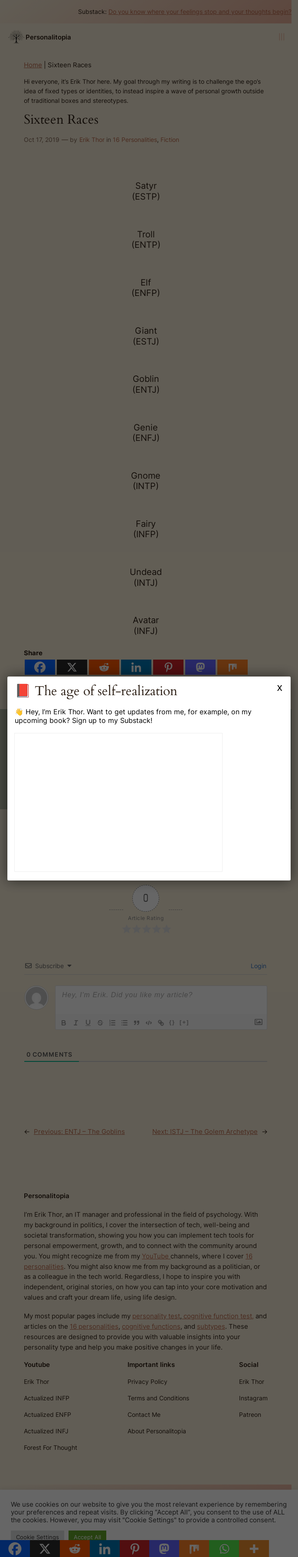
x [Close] (279, 687)
